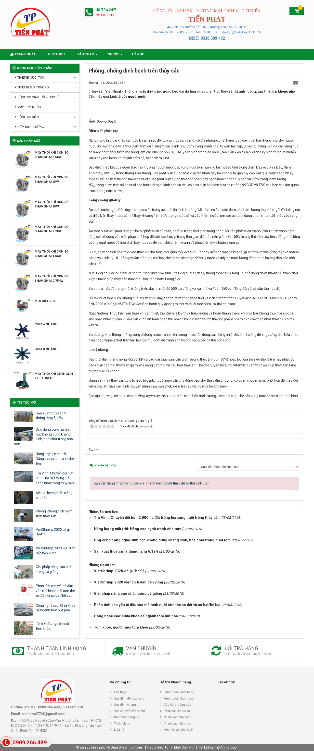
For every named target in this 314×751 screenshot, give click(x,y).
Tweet (94, 450)
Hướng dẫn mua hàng (179, 692)
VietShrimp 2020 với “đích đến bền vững (55, 550)
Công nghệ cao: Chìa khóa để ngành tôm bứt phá (55, 608)
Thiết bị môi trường (33, 87)
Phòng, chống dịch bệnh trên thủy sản (54, 513)
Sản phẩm (85, 54)
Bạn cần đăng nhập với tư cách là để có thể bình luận (151, 483)
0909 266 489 (30, 742)
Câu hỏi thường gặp (177, 704)
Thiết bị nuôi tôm (31, 77)
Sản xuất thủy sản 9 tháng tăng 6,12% (51, 415)
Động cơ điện (28, 117)
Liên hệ (138, 54)
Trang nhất (23, 54)
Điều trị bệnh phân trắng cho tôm (54, 495)
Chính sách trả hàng (178, 717)
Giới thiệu (56, 54)
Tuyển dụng (122, 723)
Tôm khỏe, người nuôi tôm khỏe (52, 626)
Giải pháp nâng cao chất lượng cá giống (54, 569)
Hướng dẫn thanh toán (179, 698)
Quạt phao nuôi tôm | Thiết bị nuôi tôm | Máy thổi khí (151, 747)
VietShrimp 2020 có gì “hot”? (53, 532)
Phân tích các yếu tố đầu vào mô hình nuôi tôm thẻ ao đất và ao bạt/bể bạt (55, 590)
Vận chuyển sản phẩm (129, 711)
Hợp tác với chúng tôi (179, 729)
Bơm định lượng (30, 127)
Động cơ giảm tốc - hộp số (38, 97)
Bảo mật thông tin (126, 717)
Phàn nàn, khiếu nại (177, 711)
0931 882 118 (104, 15)
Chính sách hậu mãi (177, 723)
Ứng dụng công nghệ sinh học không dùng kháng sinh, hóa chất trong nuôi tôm (44, 436)
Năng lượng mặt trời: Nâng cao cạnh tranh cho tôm (55, 458)
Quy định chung (125, 704)
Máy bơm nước (29, 107)
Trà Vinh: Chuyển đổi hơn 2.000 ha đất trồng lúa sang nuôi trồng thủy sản (55, 478)
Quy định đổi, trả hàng (129, 698)
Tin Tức (113, 54)
